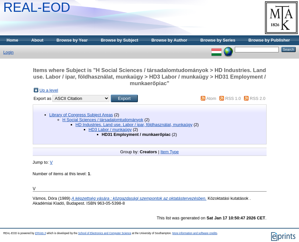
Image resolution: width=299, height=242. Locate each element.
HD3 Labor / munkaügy (110, 129)
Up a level (49, 90)
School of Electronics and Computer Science (104, 233)
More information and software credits (194, 233)
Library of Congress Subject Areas (81, 114)
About (37, 40)
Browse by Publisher (269, 40)
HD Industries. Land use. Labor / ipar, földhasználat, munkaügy (134, 124)
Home (12, 40)
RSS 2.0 (258, 98)
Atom (211, 98)
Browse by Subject (120, 40)
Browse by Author (169, 40)
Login (8, 52)
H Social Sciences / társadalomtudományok (103, 119)
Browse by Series (217, 40)
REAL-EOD (36, 7)
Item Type (169, 151)
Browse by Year (72, 40)
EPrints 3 (40, 233)
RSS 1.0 (233, 98)
